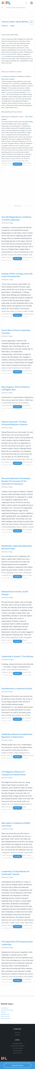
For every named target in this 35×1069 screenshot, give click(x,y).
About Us (17, 1032)
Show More (17, 164)
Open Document (17, 1065)
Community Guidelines (17, 1046)
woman (3, 56)
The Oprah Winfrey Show (7, 1010)
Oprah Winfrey (4, 1008)
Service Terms (17, 1053)
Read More (17, 258)
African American (5, 1016)
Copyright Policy (18, 1043)
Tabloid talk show (5, 1014)
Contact (17, 1035)
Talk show (3, 1012)
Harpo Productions (5, 1018)
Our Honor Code (17, 1048)
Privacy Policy (17, 1050)
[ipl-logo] (8, 4)
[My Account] (32, 3)
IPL (2, 7)
